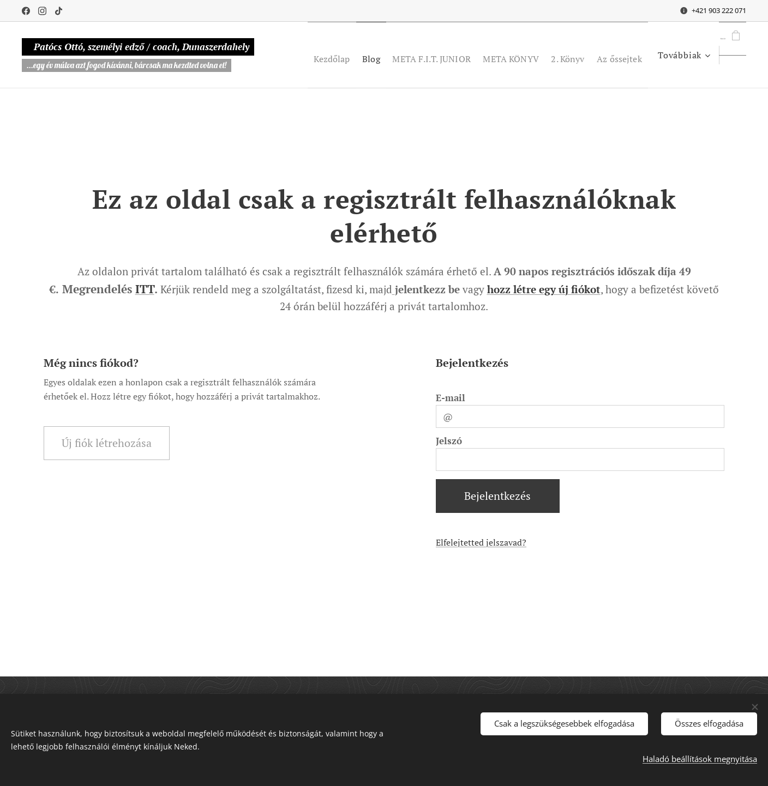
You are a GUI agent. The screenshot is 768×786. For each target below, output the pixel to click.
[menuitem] (369, 55)
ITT (144, 289)
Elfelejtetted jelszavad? (481, 542)
